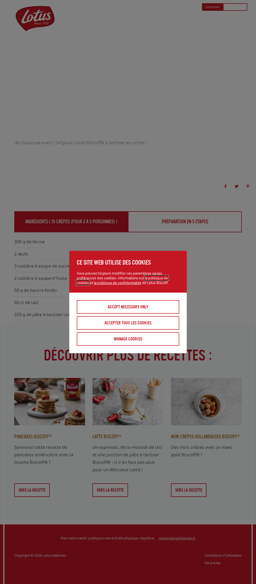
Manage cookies (128, 338)
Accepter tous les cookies (128, 322)
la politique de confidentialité (117, 282)
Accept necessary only (128, 306)
